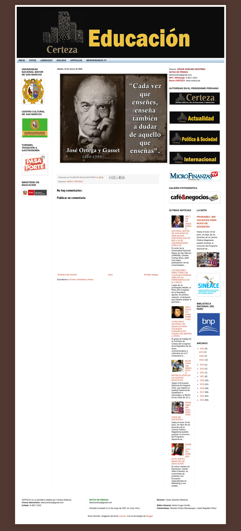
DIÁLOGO (61, 60)
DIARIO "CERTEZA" (75, 182)
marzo (202, 360)
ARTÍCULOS (76, 60)
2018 (202, 388)
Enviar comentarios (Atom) (81, 279)
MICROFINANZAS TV (96, 60)
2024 (202, 365)
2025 (202, 348)
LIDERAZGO (46, 60)
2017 (202, 392)
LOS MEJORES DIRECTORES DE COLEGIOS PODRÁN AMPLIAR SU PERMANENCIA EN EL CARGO (181, 276)
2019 (202, 384)
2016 (202, 396)
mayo (202, 356)
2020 (202, 380)
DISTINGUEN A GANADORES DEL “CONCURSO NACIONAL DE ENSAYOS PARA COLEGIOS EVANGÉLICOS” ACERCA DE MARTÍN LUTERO (181, 321)
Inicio (110, 275)
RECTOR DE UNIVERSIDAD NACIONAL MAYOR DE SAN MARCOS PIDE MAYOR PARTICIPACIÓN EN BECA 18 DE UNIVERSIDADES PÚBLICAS (181, 231)
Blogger (149, 516)
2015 (202, 400)
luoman (122, 516)
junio (201, 352)
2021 (202, 376)
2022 (202, 372)
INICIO (22, 60)
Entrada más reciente (67, 275)
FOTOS (32, 60)
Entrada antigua (151, 275)
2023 (202, 369)
